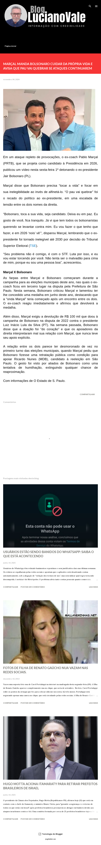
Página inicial (10, 46)
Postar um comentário (33, 587)
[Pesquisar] (90, 4)
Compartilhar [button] (87, 394)
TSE (33, 245)
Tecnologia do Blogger (50, 834)
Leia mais (93, 587)
